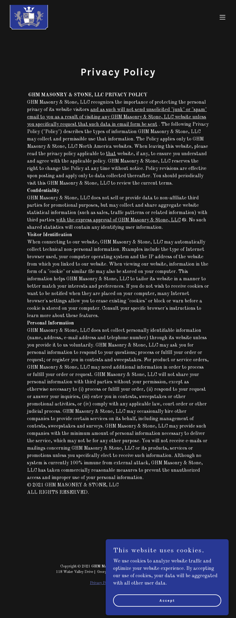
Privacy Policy (101, 583)
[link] (29, 17)
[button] (222, 17)
